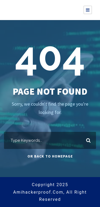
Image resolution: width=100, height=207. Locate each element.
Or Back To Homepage (50, 156)
